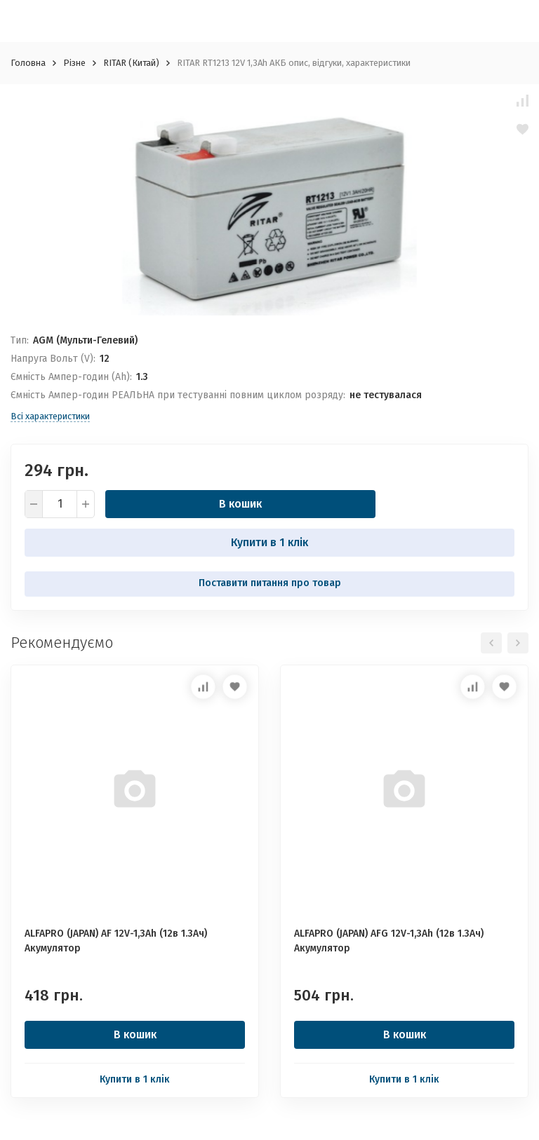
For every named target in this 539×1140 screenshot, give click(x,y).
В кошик (240, 503)
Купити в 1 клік (269, 542)
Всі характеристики (50, 416)
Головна (28, 62)
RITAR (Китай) (131, 62)
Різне (74, 62)
